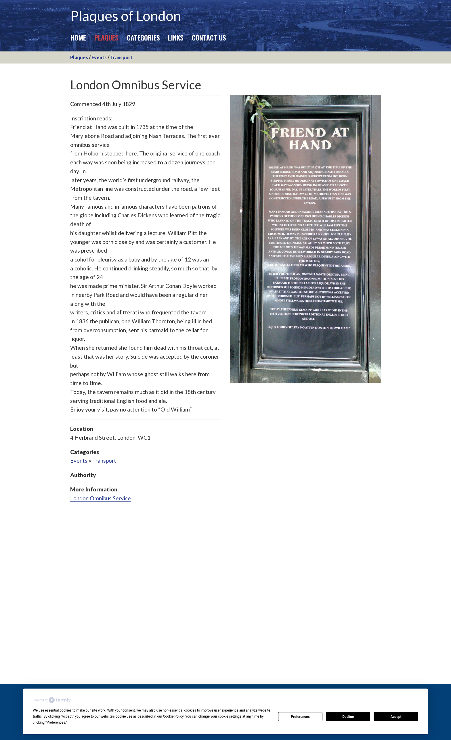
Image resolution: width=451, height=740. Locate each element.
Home (78, 37)
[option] (305, 239)
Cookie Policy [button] (173, 716)
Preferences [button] (56, 722)
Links (176, 37)
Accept (396, 717)
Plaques (106, 37)
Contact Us (209, 37)
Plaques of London (125, 15)
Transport (121, 57)
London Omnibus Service (100, 498)
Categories (143, 37)
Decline (348, 717)
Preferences (300, 717)
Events (99, 57)
